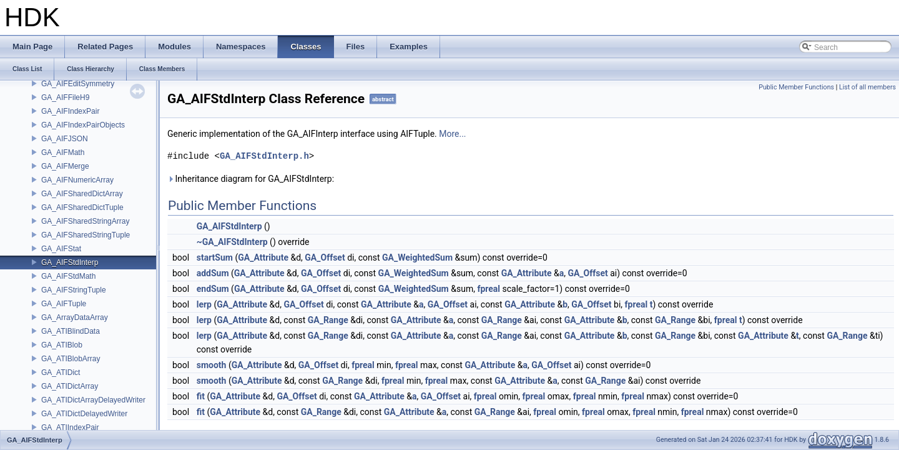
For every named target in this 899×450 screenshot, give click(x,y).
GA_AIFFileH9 (65, 97)
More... (452, 134)
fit (201, 396)
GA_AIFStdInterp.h (264, 156)
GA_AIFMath (62, 152)
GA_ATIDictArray (69, 386)
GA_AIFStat (61, 248)
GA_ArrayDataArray (74, 317)
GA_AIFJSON (64, 138)
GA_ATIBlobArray (70, 358)
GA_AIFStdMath (68, 276)
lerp (204, 304)
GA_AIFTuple (63, 303)
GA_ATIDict (60, 372)
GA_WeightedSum (417, 257)
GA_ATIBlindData (70, 331)
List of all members (867, 87)
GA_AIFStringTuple (73, 290)
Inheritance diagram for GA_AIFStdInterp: (250, 179)
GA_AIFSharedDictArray (82, 193)
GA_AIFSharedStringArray (85, 221)
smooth (212, 365)
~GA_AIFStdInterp (232, 242)
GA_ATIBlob (61, 345)
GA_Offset (325, 257)
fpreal (488, 289)
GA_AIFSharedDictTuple (82, 207)
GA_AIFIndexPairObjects (83, 125)
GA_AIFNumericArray (77, 180)
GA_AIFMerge (65, 166)
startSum (215, 257)
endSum (213, 289)
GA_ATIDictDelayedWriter (84, 413)
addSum (213, 273)
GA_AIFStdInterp (69, 262)
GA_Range (328, 320)
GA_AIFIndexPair (70, 111)
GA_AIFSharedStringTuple (85, 235)
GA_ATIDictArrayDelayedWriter (93, 400)
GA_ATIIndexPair (70, 427)
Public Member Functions (796, 87)
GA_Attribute (263, 257)
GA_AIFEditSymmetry (77, 83)
